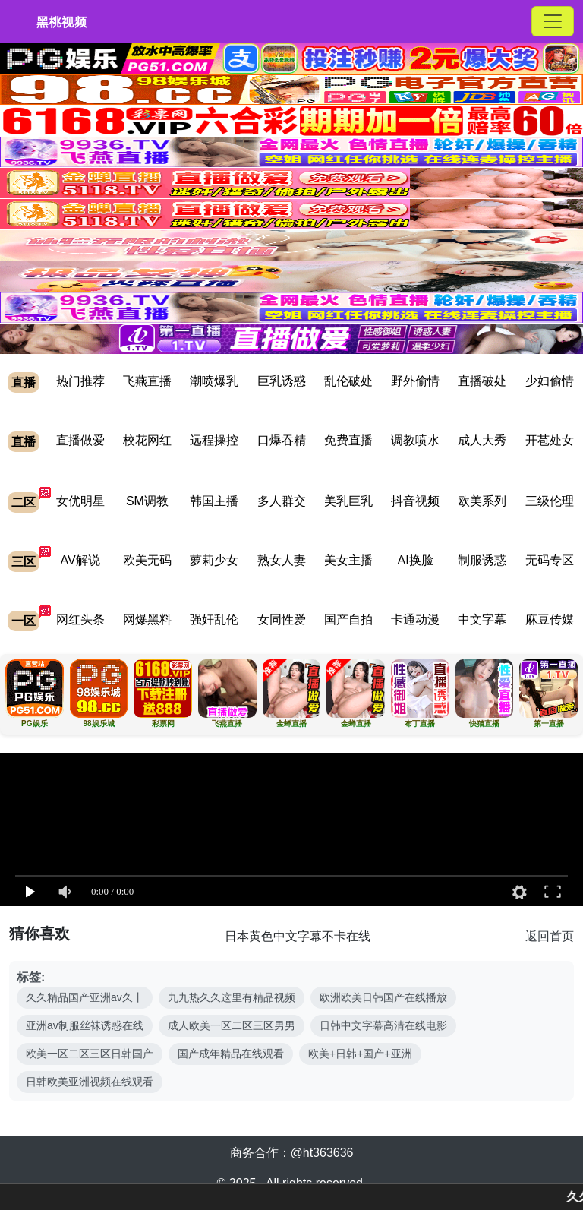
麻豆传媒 (549, 619)
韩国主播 (214, 500)
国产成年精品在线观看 (231, 1053)
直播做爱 (80, 440)
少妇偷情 (549, 380)
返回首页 (549, 936)
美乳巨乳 (348, 500)
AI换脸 (415, 560)
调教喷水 (415, 440)
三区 (23, 561)
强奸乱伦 (214, 619)
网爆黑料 (147, 619)
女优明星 (80, 500)
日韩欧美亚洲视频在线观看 (89, 1082)
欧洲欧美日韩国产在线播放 (383, 997)
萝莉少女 (214, 560)
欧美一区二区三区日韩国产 (89, 1053)
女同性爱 (281, 619)
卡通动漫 (415, 619)
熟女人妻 (281, 560)
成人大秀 (482, 440)
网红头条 (80, 619)
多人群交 (281, 500)
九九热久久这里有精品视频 (231, 997)
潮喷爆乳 (214, 380)
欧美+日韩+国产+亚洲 (360, 1053)
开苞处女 (549, 440)
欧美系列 (482, 500)
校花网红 (147, 440)
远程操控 (214, 440)
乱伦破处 (348, 380)
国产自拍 (348, 619)
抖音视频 (415, 500)
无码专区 (549, 560)
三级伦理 (549, 500)
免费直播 (348, 440)
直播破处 (482, 380)
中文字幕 (482, 619)
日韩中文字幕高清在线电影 (383, 1025)
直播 (23, 382)
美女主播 (348, 560)
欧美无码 (147, 560)
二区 (23, 502)
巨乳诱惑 (281, 380)
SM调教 (147, 500)
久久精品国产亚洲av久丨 (84, 997)
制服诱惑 (482, 560)
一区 (23, 620)
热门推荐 (80, 380)
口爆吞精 (281, 440)
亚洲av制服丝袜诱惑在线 (84, 1025)
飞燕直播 (147, 380)
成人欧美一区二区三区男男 (231, 1025)
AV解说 (80, 560)
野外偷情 (415, 380)
